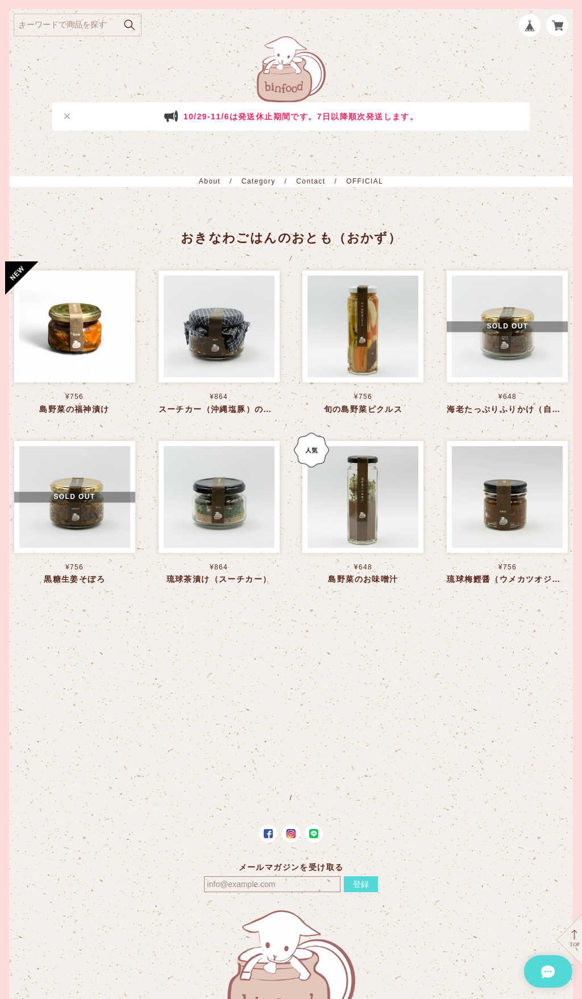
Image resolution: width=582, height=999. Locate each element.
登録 (361, 884)
